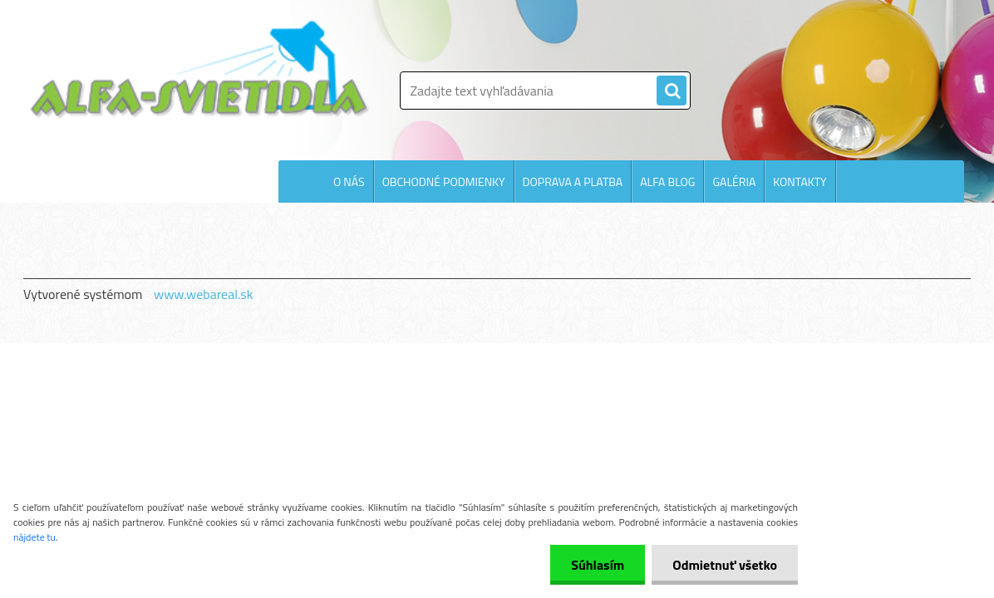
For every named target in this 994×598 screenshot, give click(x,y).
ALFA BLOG (667, 181)
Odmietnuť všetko (724, 565)
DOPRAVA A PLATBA (573, 181)
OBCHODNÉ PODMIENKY (443, 181)
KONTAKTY (799, 181)
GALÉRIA (733, 181)
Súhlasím (597, 565)
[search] (671, 91)
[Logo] (199, 69)
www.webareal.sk (203, 294)
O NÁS (349, 181)
